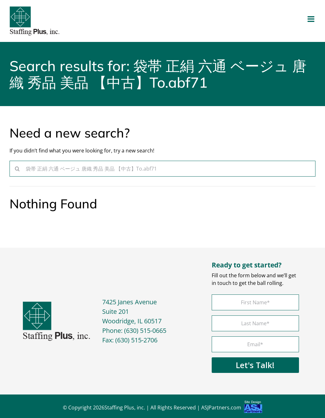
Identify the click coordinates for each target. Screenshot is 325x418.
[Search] (17, 169)
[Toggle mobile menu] (311, 19)
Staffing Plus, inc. (124, 407)
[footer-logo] (56, 303)
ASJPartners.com (231, 408)
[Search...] (162, 169)
